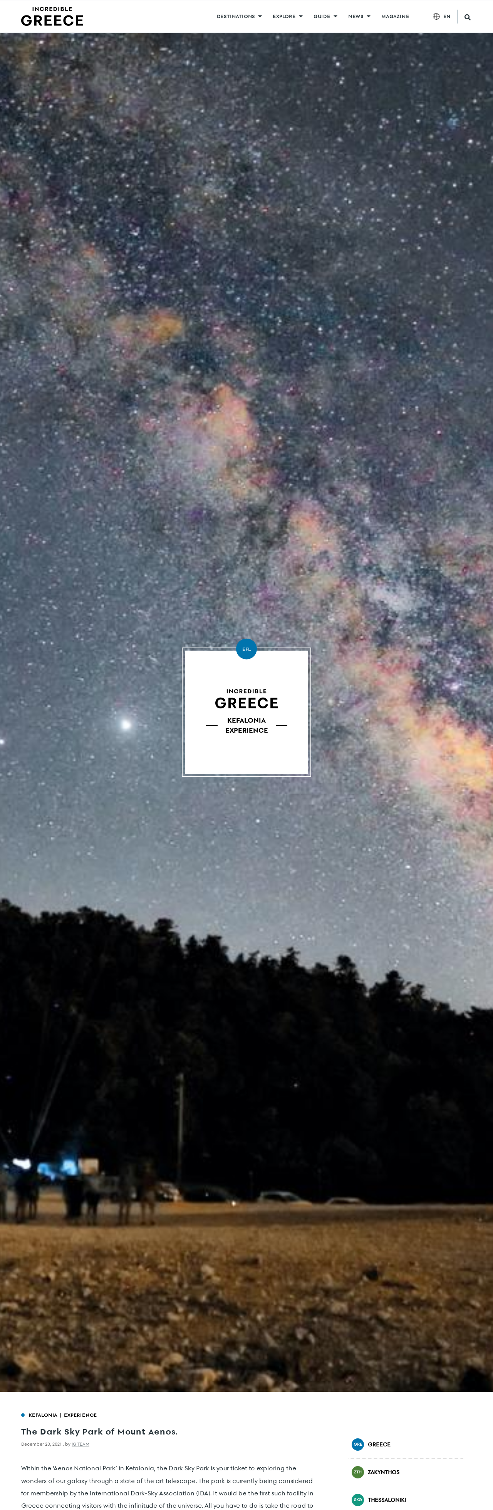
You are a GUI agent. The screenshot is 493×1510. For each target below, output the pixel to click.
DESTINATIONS (236, 16)
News (356, 16)
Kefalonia (43, 1415)
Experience (80, 1415)
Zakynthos (375, 1472)
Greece (371, 1444)
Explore (284, 16)
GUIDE (322, 16)
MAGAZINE (395, 16)
